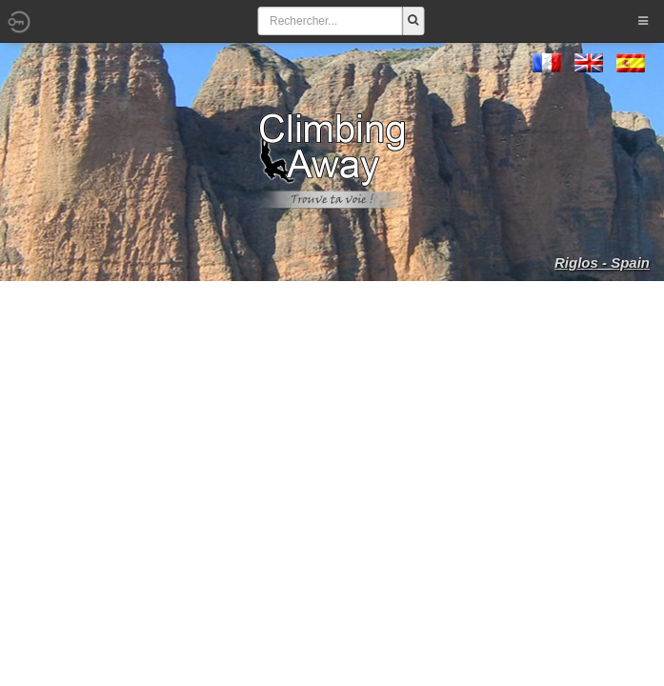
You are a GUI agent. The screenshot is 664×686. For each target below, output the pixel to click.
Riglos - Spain (602, 262)
